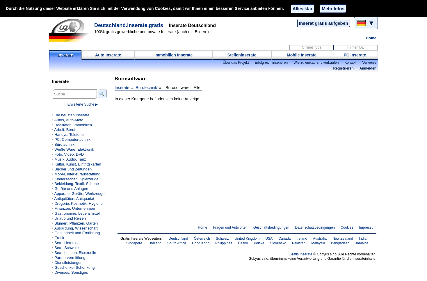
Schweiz (222, 238)
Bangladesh (340, 243)
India (362, 238)
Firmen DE (355, 47)
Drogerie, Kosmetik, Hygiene (78, 203)
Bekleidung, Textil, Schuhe (76, 184)
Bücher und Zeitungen (73, 169)
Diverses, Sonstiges (71, 272)
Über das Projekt (236, 63)
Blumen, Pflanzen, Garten (76, 223)
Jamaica (361, 243)
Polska (259, 243)
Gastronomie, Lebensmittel (77, 213)
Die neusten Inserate (71, 115)
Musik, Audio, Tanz (70, 159)
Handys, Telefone (68, 134)
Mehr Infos (333, 8)
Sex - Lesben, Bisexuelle (75, 252)
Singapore (134, 243)
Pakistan (298, 243)
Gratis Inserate (300, 254)
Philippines (223, 243)
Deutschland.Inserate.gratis (128, 25)
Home (371, 38)
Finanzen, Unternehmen (74, 208)
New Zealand (342, 238)
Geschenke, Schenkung (74, 267)
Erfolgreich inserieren (271, 63)
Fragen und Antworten (230, 227)
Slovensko (278, 243)
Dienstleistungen (68, 262)
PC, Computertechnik (72, 139)
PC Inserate (355, 55)
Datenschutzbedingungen (315, 227)
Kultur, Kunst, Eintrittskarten (77, 164)
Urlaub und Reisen (70, 218)
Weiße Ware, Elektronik (74, 149)
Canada (284, 238)
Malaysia (318, 243)
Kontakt (350, 63)
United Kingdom (247, 238)
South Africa (176, 243)
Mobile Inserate (301, 55)
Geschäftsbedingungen (271, 227)
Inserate (65, 55)
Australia (320, 238)
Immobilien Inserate (173, 55)
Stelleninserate (242, 55)
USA (269, 238)
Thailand (154, 243)
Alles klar (302, 8)
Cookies (347, 227)
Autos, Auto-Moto (68, 120)
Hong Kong (200, 243)
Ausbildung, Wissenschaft (75, 228)
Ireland (301, 238)
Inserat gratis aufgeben (323, 23)
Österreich (202, 238)
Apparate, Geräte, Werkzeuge (79, 193)
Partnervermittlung (69, 257)
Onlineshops (311, 47)
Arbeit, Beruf (64, 129)
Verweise (369, 63)
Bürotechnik (146, 87)
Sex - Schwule (66, 248)
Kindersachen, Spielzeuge (76, 179)
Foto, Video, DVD (69, 154)
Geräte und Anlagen (71, 188)
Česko (243, 243)
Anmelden (368, 68)
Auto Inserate (108, 55)
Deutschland (178, 238)
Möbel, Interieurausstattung (77, 174)
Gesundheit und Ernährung (77, 233)
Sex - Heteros (66, 243)
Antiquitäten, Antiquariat (74, 198)
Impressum (368, 227)
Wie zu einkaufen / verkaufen (316, 63)
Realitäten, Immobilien (73, 125)
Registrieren (343, 68)
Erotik (59, 238)
